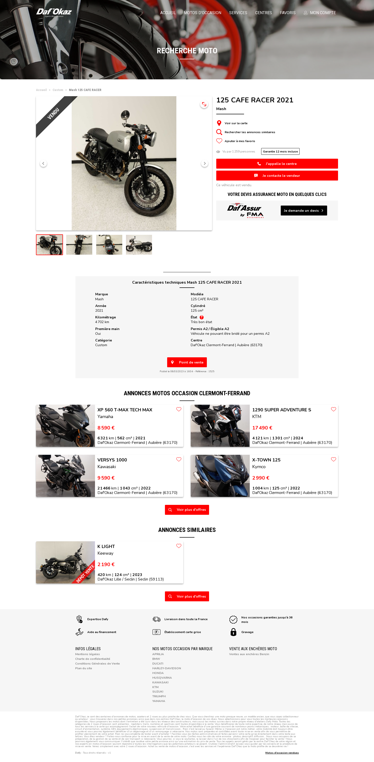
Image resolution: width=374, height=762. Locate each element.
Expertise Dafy (91, 619)
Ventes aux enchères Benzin (249, 654)
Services (238, 12)
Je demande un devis (304, 210)
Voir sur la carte (232, 123)
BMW (156, 659)
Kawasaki (160, 682)
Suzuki (157, 692)
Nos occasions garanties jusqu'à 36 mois (260, 619)
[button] (43, 163)
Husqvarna (162, 678)
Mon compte (320, 12)
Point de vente (187, 362)
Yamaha (158, 701)
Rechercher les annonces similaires (245, 132)
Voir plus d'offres (187, 509)
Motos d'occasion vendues (282, 753)
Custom (101, 345)
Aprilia (158, 654)
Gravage (241, 632)
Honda (158, 673)
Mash (99, 299)
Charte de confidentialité (92, 659)
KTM (155, 687)
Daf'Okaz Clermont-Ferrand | (226, 345)
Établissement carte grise (177, 632)
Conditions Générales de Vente (97, 664)
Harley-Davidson (166, 668)
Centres (263, 12)
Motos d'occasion (202, 12)
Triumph (159, 696)
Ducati (157, 664)
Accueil (168, 12)
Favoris (288, 12)
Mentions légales (87, 654)
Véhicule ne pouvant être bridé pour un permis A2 (230, 333)
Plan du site (83, 668)
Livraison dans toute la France (180, 619)
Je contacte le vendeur (277, 175)
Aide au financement (95, 632)
